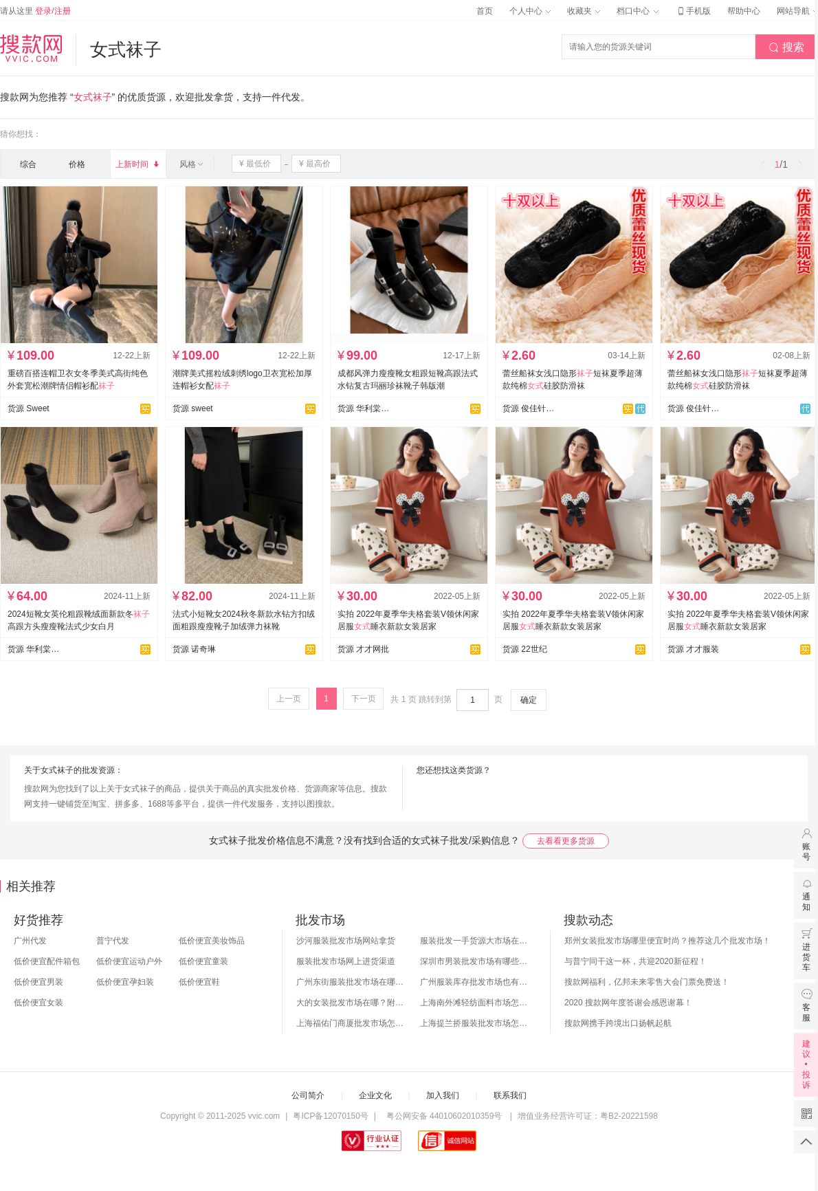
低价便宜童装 (203, 961)
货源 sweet (193, 408)
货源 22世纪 (524, 649)
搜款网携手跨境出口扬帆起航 (618, 1023)
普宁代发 (112, 941)
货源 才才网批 (363, 649)
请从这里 (35, 11)
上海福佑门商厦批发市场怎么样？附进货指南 (351, 1023)
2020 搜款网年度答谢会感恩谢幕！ (628, 1002)
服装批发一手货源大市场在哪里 (475, 941)
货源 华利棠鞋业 (364, 408)
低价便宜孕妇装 (125, 982)
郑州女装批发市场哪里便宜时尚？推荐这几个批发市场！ (667, 941)
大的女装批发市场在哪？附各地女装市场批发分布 (351, 1002)
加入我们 (442, 1095)
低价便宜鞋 (199, 982)
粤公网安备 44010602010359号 (444, 1116)
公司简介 (307, 1095)
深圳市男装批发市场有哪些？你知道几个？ (475, 961)
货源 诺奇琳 (194, 649)
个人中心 (530, 11)
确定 (528, 700)
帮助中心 (743, 11)
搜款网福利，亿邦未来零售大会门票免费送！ (646, 982)
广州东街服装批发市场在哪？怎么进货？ (351, 982)
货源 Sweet (28, 408)
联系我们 (510, 1095)
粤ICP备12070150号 (330, 1116)
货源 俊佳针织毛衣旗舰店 (528, 408)
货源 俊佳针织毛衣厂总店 (693, 408)
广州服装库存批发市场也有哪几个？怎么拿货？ (475, 982)
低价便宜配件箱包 (47, 961)
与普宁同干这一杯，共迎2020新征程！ (635, 961)
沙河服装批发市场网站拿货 (345, 941)
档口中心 (637, 11)
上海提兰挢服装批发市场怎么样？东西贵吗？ (475, 1023)
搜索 (786, 47)
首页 (484, 11)
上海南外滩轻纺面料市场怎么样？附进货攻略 (475, 1002)
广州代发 (30, 941)
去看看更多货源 (566, 841)
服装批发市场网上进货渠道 (345, 961)
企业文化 (375, 1095)
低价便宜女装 (38, 1002)
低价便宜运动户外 (129, 961)
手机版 (693, 11)
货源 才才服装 (693, 649)
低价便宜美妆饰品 (212, 941)
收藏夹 (583, 11)
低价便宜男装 (38, 982)
